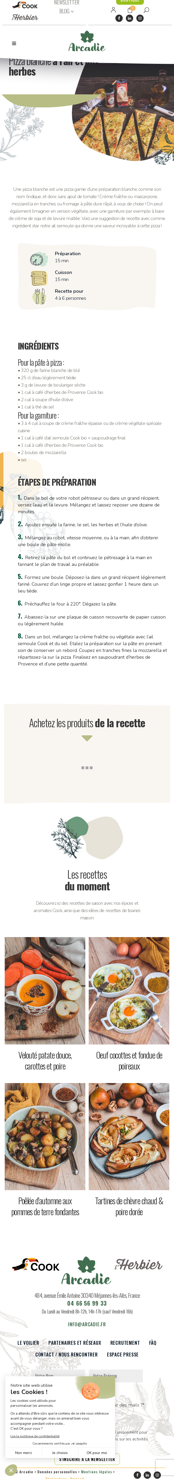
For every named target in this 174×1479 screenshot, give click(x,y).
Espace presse (123, 1358)
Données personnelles (57, 1475)
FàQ (152, 1346)
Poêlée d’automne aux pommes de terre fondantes (45, 1206)
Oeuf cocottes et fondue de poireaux (129, 1060)
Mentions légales (96, 1475)
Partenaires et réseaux (74, 1346)
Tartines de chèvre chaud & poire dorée (129, 1206)
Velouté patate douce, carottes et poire (45, 1060)
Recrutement (125, 1346)
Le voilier (28, 1346)
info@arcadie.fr (87, 1327)
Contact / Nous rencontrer (66, 1358)
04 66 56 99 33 (86, 1307)
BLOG (64, 11)
